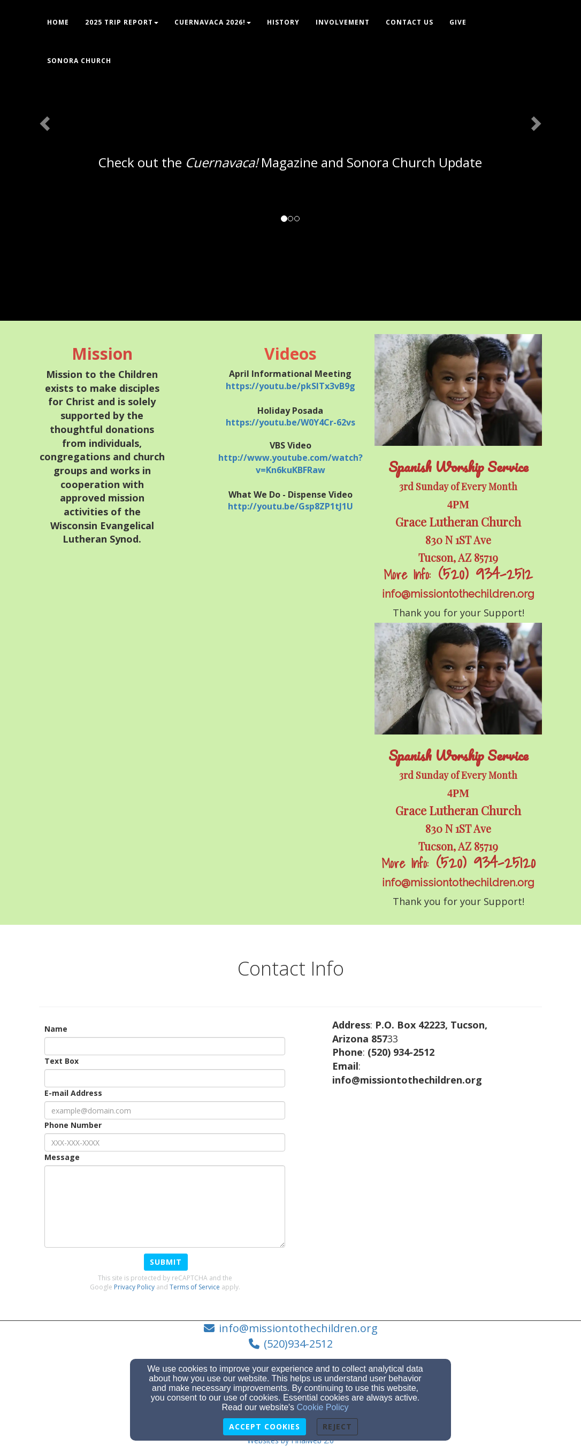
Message (62, 1157)
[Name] (164, 1046)
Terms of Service (195, 1287)
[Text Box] (164, 1078)
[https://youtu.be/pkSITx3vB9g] (290, 386)
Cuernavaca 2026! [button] (212, 22)
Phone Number (73, 1125)
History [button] (283, 22)
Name (55, 1029)
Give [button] (458, 22)
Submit (166, 1262)
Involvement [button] (343, 22)
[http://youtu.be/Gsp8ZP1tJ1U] (290, 506)
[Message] (164, 1206)
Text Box (61, 1061)
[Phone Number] (164, 1142)
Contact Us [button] (409, 22)
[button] (43, 120)
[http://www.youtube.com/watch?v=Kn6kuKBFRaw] (290, 464)
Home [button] (58, 22)
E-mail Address (73, 1093)
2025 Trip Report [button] (121, 22)
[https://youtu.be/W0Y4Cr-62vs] (290, 422)
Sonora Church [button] (79, 60)
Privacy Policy (134, 1287)
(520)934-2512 (298, 1343)
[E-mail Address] (164, 1110)
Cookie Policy (323, 1407)
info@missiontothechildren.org (298, 1328)
